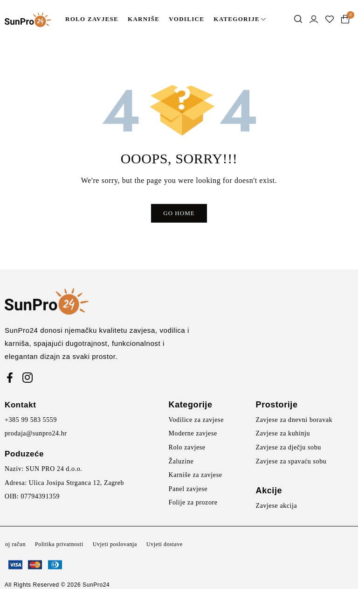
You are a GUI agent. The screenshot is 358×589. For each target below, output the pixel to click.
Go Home (178, 213)
